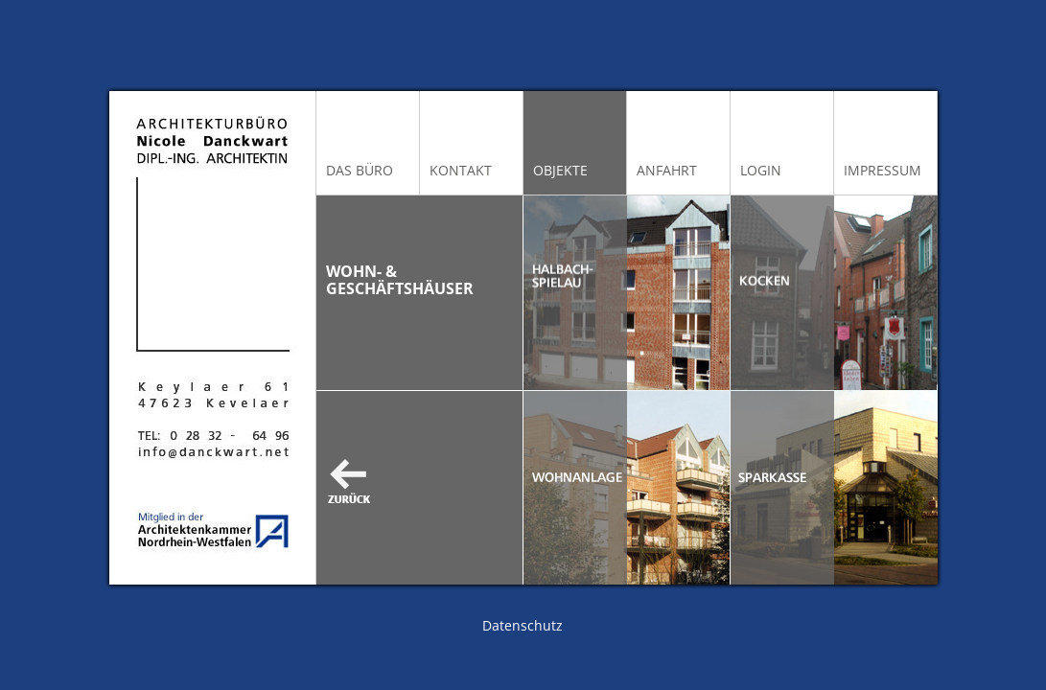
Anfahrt (667, 170)
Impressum (882, 170)
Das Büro (359, 170)
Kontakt (461, 170)
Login (760, 170)
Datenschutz (522, 625)
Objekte (560, 170)
